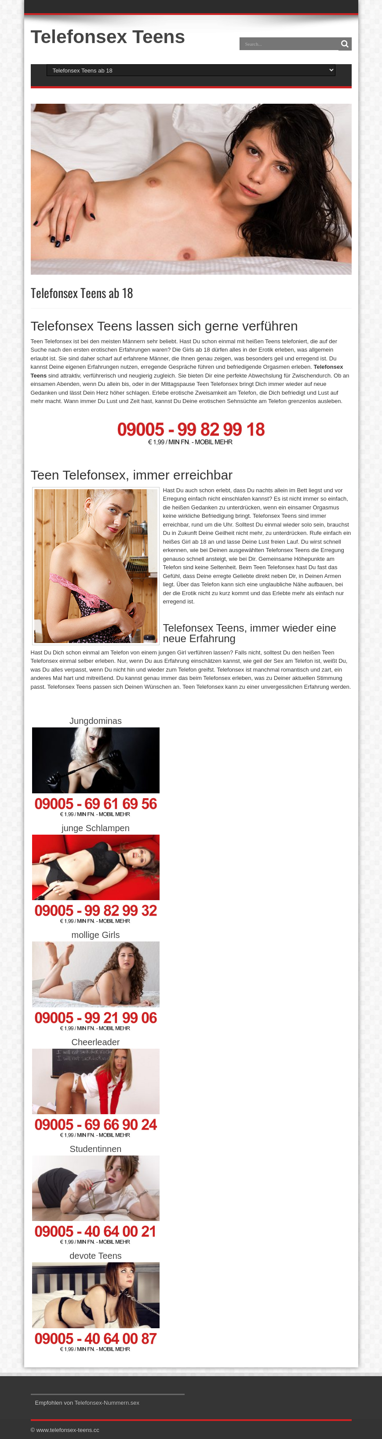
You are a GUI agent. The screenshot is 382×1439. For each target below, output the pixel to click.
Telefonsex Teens (108, 36)
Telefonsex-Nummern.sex (107, 1402)
